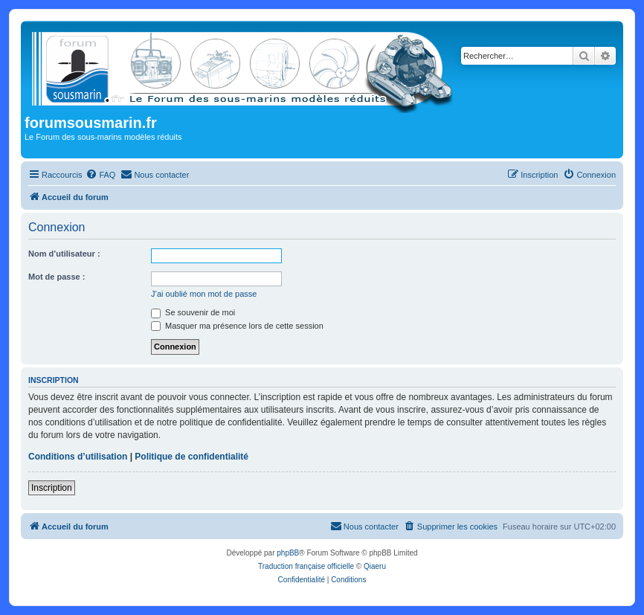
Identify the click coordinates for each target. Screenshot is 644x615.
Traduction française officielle (306, 566)
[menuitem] (100, 175)
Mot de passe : (56, 276)
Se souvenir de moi (193, 312)
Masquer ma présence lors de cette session (237, 325)
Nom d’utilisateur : (64, 253)
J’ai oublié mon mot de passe (204, 293)
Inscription (51, 488)
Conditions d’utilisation (77, 456)
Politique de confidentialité (191, 456)
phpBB (288, 553)
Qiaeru (375, 566)
